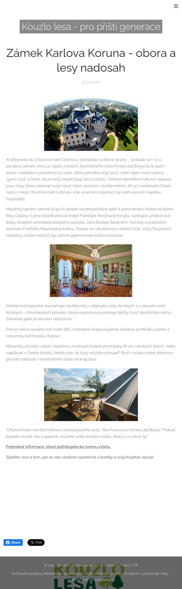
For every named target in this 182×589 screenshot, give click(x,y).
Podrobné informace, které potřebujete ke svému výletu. (58, 447)
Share (13, 542)
